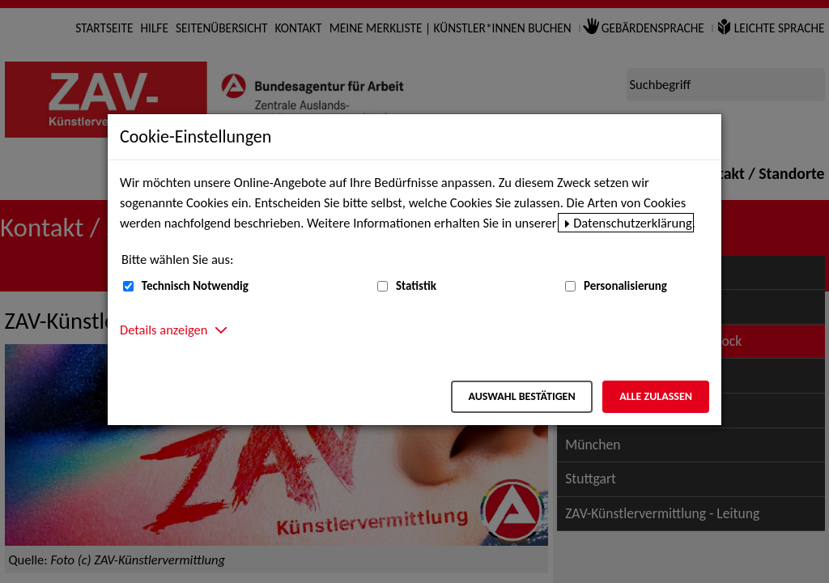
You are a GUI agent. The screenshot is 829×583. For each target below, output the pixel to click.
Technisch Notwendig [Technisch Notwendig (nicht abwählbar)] (195, 286)
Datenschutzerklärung (632, 223)
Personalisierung (625, 286)
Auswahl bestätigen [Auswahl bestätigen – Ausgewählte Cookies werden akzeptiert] (521, 396)
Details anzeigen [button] (163, 329)
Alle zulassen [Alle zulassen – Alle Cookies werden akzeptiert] (655, 396)
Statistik (416, 286)
